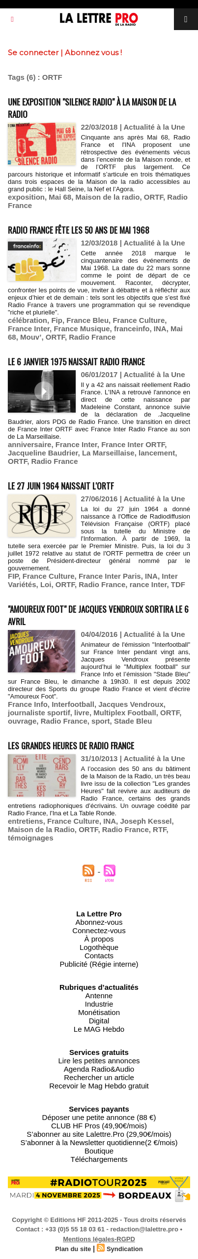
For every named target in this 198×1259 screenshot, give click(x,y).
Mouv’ (30, 337)
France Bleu (87, 320)
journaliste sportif (39, 712)
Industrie (99, 1004)
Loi (46, 584)
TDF (178, 584)
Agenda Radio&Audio (99, 1069)
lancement (157, 453)
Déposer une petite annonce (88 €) (99, 1117)
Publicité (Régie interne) (98, 964)
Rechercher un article (99, 1077)
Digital (99, 1020)
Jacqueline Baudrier (43, 453)
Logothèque (99, 947)
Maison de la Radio (41, 829)
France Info (28, 704)
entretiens (25, 821)
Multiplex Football (124, 712)
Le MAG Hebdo (99, 1029)
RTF (160, 829)
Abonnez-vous (99, 922)
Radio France (92, 337)
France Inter (29, 328)
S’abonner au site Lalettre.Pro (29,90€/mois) (99, 1134)
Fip (56, 320)
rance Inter (148, 584)
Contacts (99, 955)
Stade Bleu (133, 721)
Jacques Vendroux (131, 704)
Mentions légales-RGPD (99, 1239)
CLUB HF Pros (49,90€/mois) (99, 1125)
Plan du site (73, 1249)
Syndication (125, 1249)
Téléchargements (99, 1159)
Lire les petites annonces (99, 1060)
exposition (26, 197)
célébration (27, 320)
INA (160, 328)
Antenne (99, 995)
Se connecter (33, 52)
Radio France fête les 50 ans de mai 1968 (78, 230)
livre (81, 712)
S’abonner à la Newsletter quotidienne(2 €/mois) (98, 1142)
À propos (98, 939)
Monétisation (99, 1012)
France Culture (139, 320)
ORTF (153, 197)
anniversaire (29, 444)
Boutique (99, 1151)
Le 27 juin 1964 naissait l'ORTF (60, 486)
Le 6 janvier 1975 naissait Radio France (76, 361)
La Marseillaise (108, 453)
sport (100, 721)
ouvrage (22, 721)
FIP (13, 576)
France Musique (82, 328)
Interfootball (73, 704)
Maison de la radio (108, 197)
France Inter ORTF (133, 444)
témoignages (31, 838)
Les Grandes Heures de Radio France (71, 745)
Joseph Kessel (145, 821)
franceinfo (132, 328)
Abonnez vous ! (93, 52)
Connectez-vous (98, 930)
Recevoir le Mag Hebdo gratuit (99, 1086)
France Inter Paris (110, 576)
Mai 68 (60, 197)
